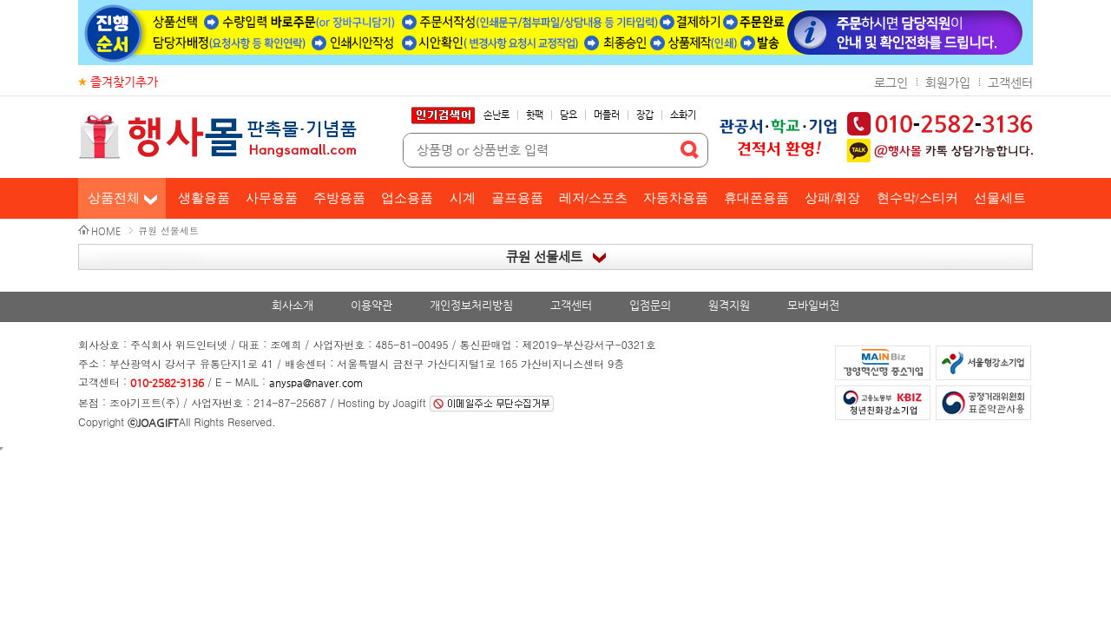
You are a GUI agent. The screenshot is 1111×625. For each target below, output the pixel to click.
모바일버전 (813, 305)
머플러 (607, 115)
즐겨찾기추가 (124, 82)
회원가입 (947, 82)
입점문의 (650, 305)
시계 (463, 198)
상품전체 (114, 198)
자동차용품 (675, 198)
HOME (106, 231)
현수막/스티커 (917, 198)
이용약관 (371, 305)
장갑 (645, 115)
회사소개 (292, 305)
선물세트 (1000, 198)
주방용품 (339, 198)
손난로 (496, 115)
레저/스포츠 (593, 198)
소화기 (683, 115)
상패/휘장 (832, 198)
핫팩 (534, 115)
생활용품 (204, 198)
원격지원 (729, 305)
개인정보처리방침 (471, 305)
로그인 (891, 82)
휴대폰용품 (756, 198)
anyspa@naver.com (316, 383)
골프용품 (517, 198)
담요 (568, 115)
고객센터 (1010, 82)
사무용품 (272, 198)
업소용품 (407, 198)
